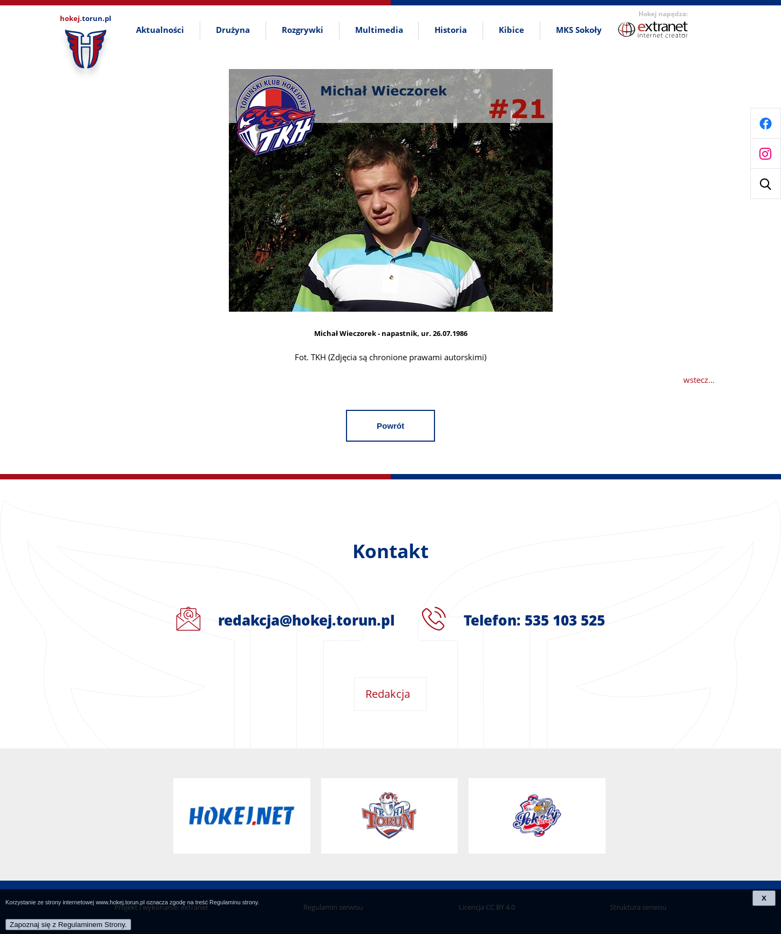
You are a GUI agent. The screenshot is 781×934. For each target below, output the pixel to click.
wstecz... (699, 379)
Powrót (390, 425)
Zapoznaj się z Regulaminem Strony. (68, 925)
